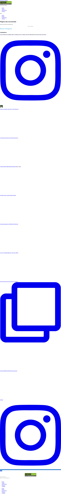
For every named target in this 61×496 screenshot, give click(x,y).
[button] (30, 13)
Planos (3, 9)
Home (3, 7)
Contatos (3, 486)
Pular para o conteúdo (4, 0)
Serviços (3, 11)
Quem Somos (4, 10)
